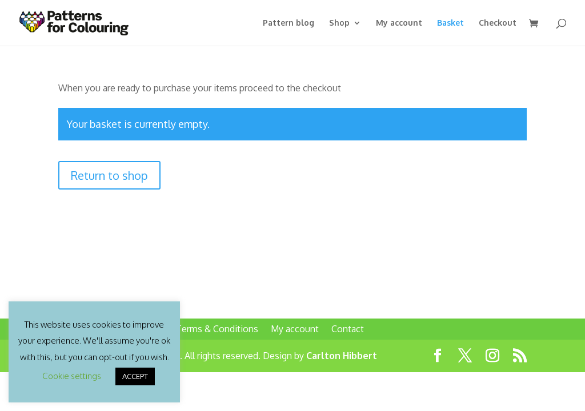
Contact (347, 329)
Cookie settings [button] (71, 375)
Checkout (497, 23)
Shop (339, 23)
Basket (450, 23)
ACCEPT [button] (135, 376)
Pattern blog (288, 23)
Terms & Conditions (217, 329)
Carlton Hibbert (341, 355)
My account (399, 23)
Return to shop (109, 175)
